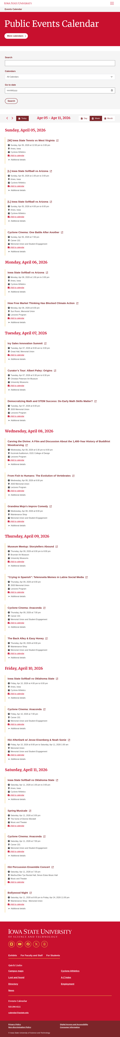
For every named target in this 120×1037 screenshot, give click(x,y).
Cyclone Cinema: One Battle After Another (35, 232)
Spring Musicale (19, 810)
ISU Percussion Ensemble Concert (31, 866)
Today (22, 118)
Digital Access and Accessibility (74, 1024)
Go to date (10, 85)
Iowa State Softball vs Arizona (28, 272)
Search (8, 57)
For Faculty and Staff (32, 955)
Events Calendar (13, 9)
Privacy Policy (14, 1024)
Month (108, 118)
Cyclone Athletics (70, 971)
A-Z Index (66, 977)
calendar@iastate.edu (18, 1013)
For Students (53, 955)
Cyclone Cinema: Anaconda (26, 607)
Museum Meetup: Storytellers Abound (33, 546)
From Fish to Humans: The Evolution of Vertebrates (41, 475)
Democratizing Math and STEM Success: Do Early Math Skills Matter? (52, 401)
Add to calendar (16, 155)
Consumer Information (70, 1027)
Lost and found (16, 977)
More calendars (15, 36)
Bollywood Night (20, 892)
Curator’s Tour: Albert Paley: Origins (32, 370)
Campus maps (15, 971)
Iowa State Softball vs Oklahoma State (33, 678)
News (11, 990)
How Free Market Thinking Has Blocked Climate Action (43, 303)
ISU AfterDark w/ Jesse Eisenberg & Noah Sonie (39, 739)
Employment (67, 984)
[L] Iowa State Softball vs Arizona (30, 170)
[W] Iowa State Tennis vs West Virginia (33, 140)
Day (84, 118)
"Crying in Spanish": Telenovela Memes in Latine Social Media (47, 577)
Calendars (10, 71)
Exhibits (12, 955)
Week (96, 118)
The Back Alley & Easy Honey (27, 638)
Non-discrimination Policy (19, 1027)
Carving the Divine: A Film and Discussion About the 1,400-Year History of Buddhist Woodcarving (59, 443)
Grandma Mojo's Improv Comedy (30, 506)
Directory (13, 984)
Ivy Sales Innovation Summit (27, 343)
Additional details (18, 160)
